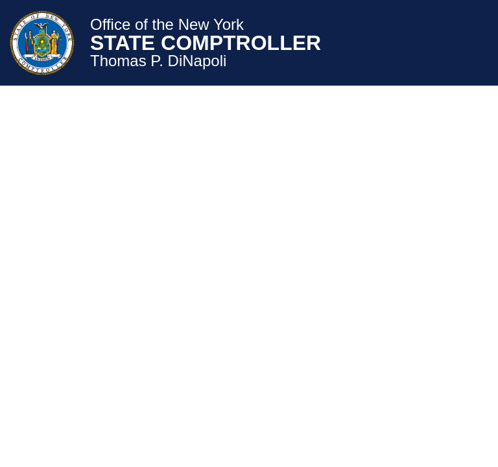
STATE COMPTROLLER (205, 42)
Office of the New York (167, 24)
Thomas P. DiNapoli (158, 61)
